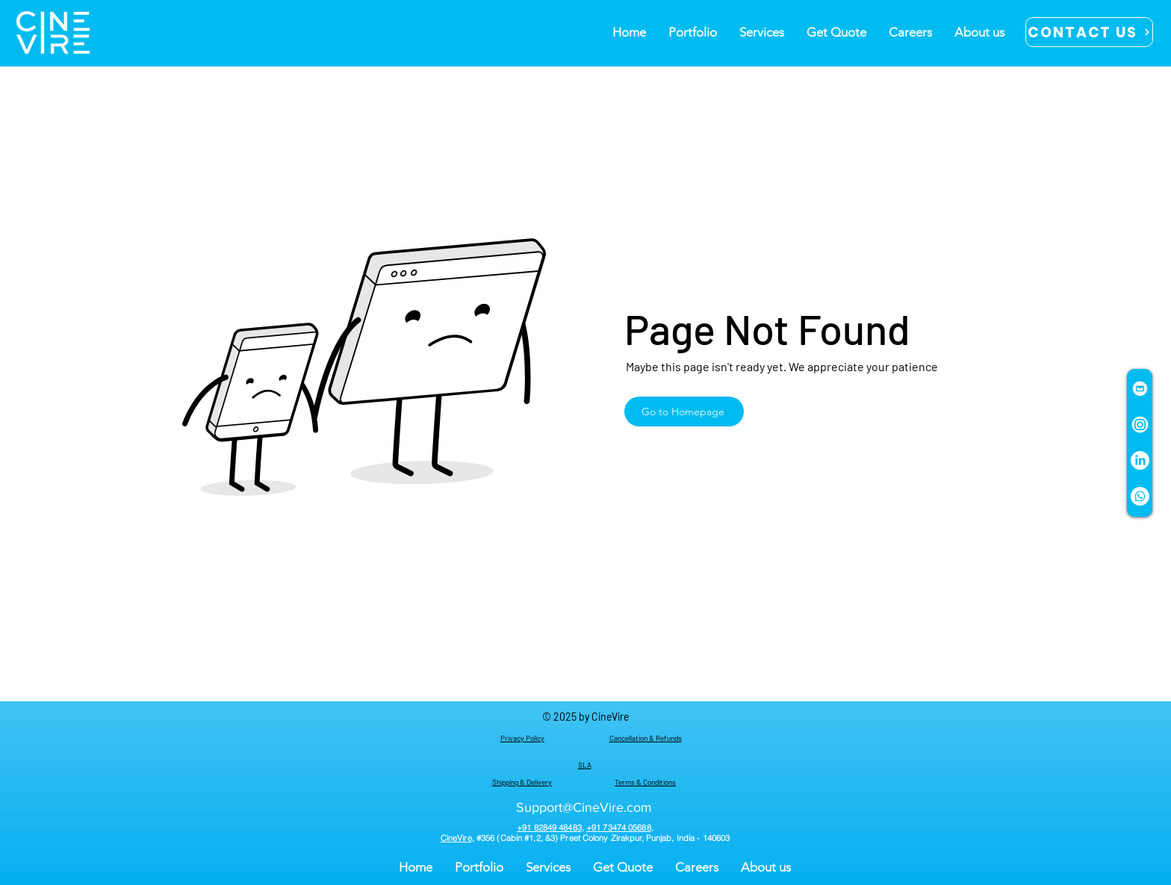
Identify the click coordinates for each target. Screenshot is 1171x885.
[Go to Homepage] (684, 411)
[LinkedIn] (1140, 460)
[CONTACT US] (1089, 32)
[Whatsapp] (1140, 496)
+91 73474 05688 (618, 827)
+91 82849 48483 (549, 827)
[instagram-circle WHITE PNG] (1140, 424)
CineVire (456, 838)
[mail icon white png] (1140, 388)
